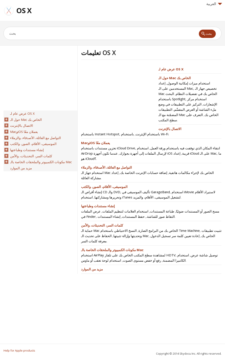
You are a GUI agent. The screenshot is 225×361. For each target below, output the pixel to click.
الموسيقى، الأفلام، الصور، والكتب (104, 186)
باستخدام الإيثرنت (148, 134)
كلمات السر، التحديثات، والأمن (102, 225)
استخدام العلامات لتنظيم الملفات (125, 211)
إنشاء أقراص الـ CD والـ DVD (100, 192)
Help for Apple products (19, 350)
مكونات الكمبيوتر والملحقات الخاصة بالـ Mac (112, 250)
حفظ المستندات (133, 216)
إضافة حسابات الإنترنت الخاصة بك (143, 172)
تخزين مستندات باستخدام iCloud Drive (108, 148)
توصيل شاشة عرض (204, 255)
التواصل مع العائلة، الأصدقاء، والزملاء (106, 167)
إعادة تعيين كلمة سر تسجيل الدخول (175, 236)
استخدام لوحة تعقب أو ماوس (101, 260)
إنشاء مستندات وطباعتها (98, 206)
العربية (214, 3)
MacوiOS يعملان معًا (95, 143)
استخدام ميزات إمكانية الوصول (188, 83)
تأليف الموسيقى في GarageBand (146, 192)
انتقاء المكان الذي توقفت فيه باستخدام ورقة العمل (185, 148)
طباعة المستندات (162, 211)
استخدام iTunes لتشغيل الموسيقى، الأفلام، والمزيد (131, 197)
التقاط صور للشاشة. (160, 216)
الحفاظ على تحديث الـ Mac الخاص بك (148, 236)
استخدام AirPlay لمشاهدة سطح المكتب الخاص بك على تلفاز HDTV (128, 255)
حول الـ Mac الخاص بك (174, 78)
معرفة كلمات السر (94, 241)
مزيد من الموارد (92, 269)
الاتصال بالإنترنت (169, 129)
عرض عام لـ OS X (170, 69)
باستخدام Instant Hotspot (100, 134)
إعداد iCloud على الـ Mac (195, 153)
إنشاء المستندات (109, 216)
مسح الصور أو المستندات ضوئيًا (197, 211)
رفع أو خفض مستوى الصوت (142, 260)
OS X (23, 10)
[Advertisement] (118, 97)
